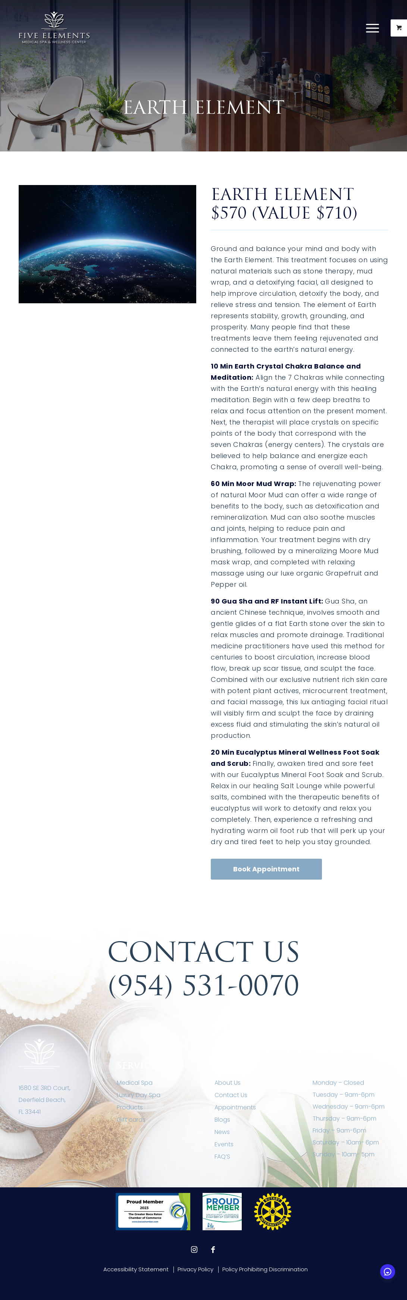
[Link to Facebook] (213, 1249)
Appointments (235, 1107)
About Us (228, 1082)
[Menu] (372, 28)
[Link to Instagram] (194, 1249)
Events (224, 1144)
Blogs (222, 1119)
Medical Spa (135, 1082)
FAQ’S (222, 1156)
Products (130, 1107)
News (222, 1132)
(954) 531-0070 (203, 985)
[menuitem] (377, 28)
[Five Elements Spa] (54, 27)
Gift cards (131, 1119)
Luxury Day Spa (138, 1095)
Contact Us (231, 1095)
